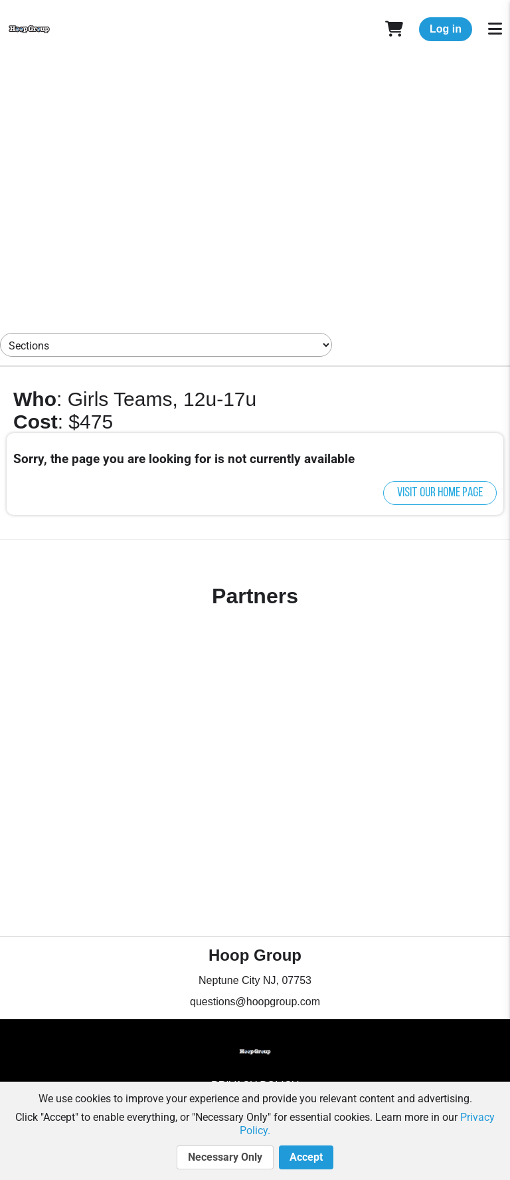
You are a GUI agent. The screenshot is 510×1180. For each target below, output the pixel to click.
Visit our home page (440, 493)
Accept (306, 1157)
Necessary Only (225, 1157)
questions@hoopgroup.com (255, 1001)
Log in (446, 29)
